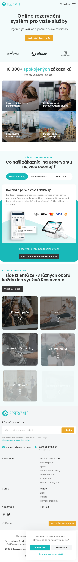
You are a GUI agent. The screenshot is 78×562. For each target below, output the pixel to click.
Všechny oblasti (12, 289)
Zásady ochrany (8, 440)
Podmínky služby (23, 440)
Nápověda (8, 507)
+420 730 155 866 (46, 447)
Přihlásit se (65, 4)
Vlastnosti (8, 458)
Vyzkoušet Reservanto (39, 38)
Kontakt (44, 507)
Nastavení (61, 547)
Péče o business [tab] (39, 176)
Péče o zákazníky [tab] (17, 176)
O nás (43, 488)
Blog (42, 492)
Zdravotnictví (47, 474)
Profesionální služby (50, 470)
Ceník (5, 488)
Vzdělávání (45, 478)
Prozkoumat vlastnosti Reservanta (39, 256)
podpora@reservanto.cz (17, 447)
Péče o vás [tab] (61, 176)
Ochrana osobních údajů (51, 554)
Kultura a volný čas (49, 482)
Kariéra (43, 496)
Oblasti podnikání (50, 458)
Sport (43, 466)
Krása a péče (47, 462)
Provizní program (49, 500)
